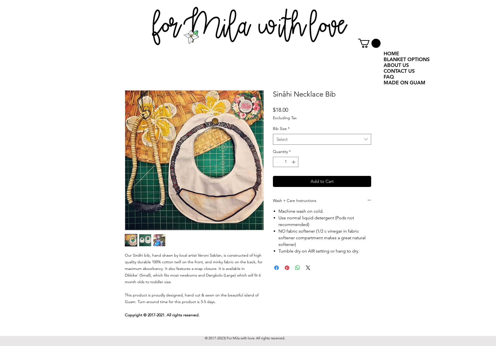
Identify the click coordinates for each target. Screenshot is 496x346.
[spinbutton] (286, 162)
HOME (391, 53)
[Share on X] (308, 267)
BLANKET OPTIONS (407, 59)
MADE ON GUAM (404, 82)
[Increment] (294, 162)
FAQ (389, 77)
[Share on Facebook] (276, 267)
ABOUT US (396, 65)
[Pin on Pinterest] (287, 267)
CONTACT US (399, 71)
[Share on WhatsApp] (297, 267)
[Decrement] (277, 162)
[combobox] (322, 139)
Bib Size (281, 128)
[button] (369, 43)
